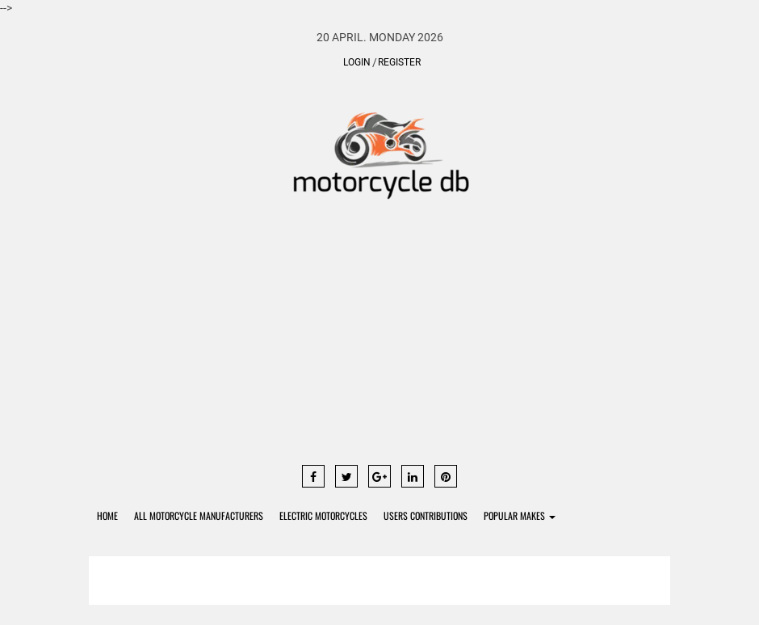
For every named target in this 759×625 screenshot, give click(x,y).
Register (399, 62)
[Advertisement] (379, 339)
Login (357, 62)
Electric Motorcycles (323, 515)
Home (107, 515)
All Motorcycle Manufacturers (198, 515)
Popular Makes (520, 515)
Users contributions (426, 515)
